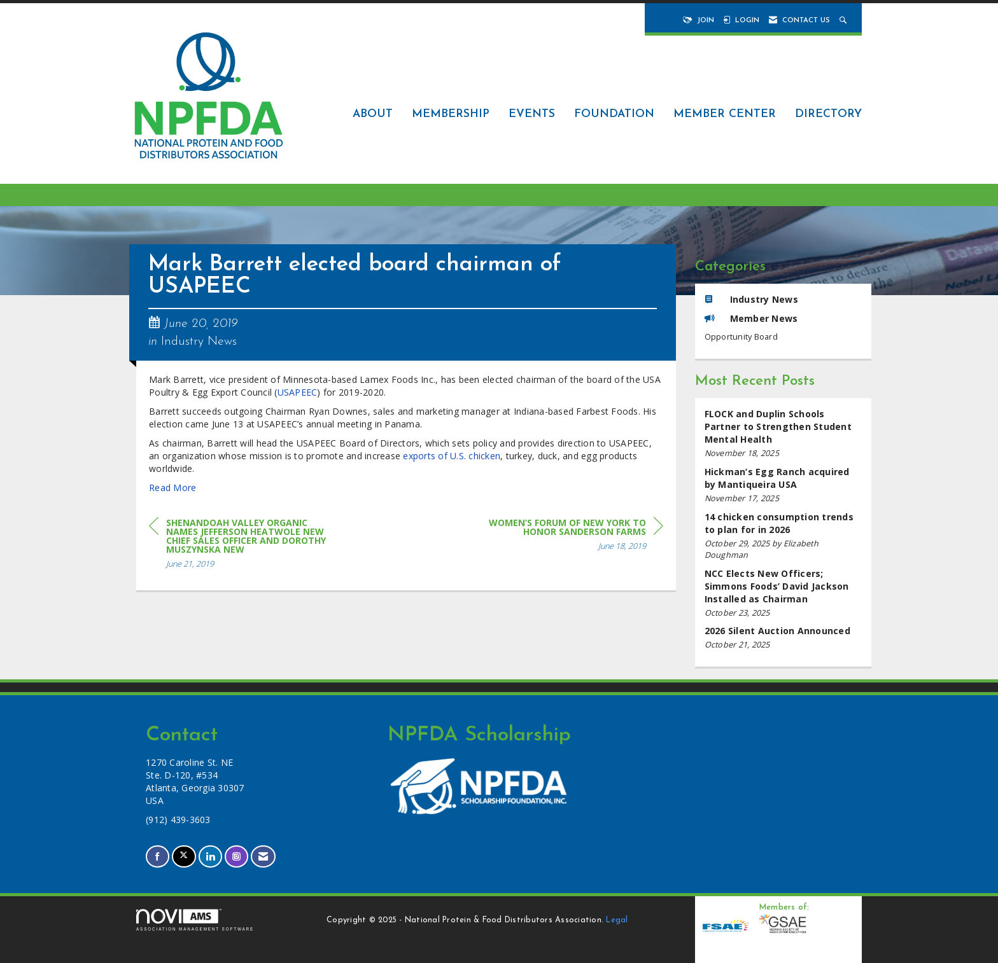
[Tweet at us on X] (183, 856)
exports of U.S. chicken (451, 456)
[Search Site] (844, 20)
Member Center (724, 114)
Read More (172, 488)
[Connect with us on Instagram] (236, 856)
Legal (617, 920)
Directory (828, 114)
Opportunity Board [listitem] (741, 336)
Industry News (199, 341)
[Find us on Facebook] (157, 856)
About (373, 114)
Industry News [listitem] (751, 299)
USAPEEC (298, 392)
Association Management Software (195, 920)
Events (532, 114)
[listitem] (783, 433)
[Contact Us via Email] (263, 856)
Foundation (614, 114)
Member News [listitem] (751, 318)
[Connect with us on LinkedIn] (210, 856)
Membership (450, 114)
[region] (567, 536)
